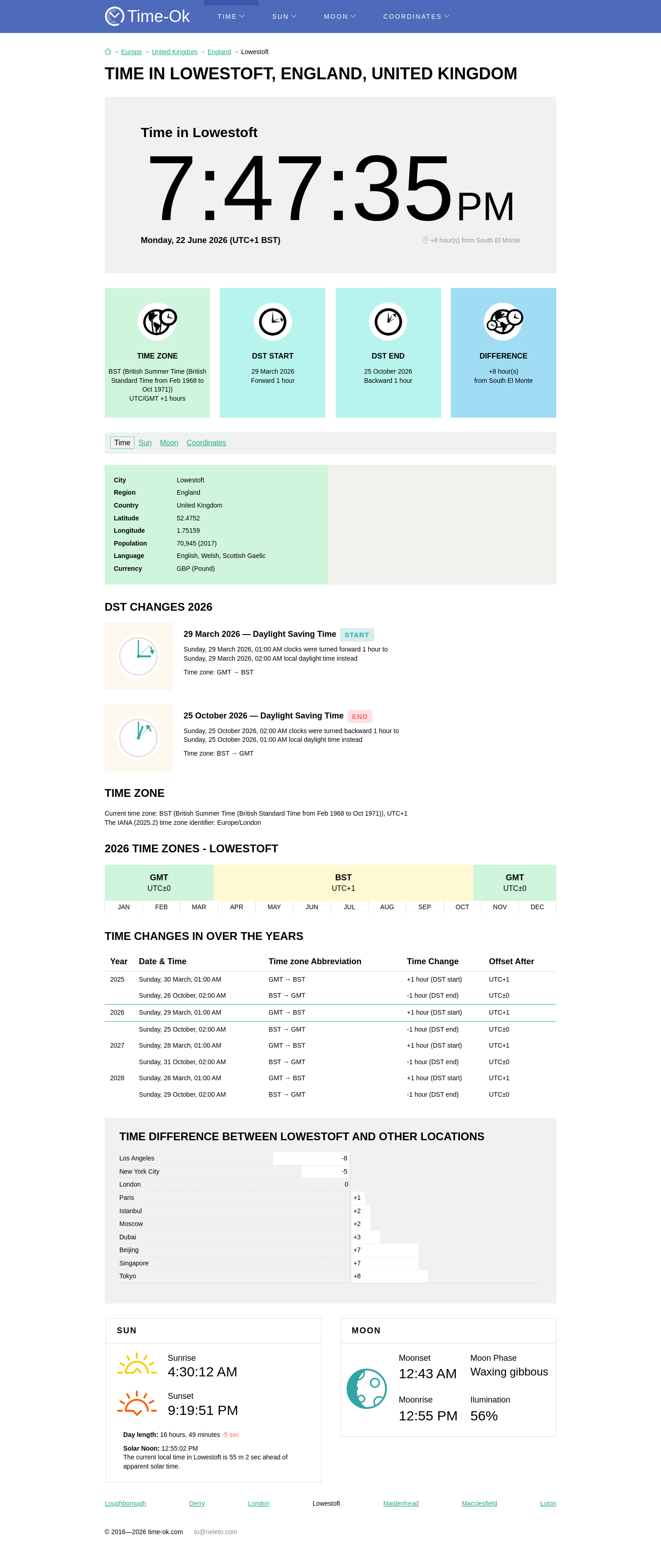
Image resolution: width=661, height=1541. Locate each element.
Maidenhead (401, 1503)
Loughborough (125, 1503)
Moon (340, 16)
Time (231, 16)
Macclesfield (479, 1503)
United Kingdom (175, 51)
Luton (548, 1503)
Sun (284, 16)
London (258, 1503)
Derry (197, 1503)
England (219, 51)
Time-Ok (158, 16)
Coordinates (416, 16)
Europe (131, 51)
